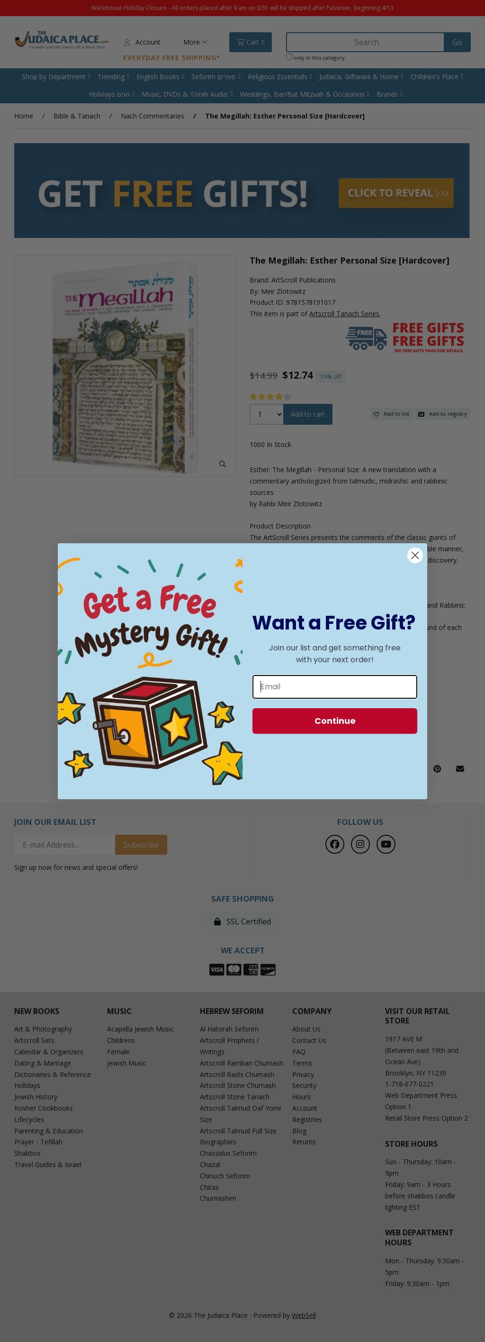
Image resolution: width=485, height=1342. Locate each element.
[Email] (334, 687)
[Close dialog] (415, 555)
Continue (335, 721)
